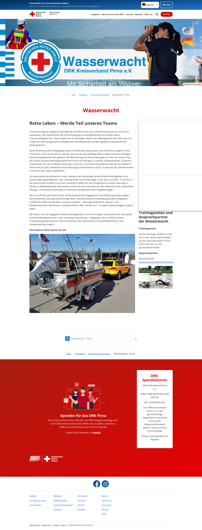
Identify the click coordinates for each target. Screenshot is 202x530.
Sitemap (105, 511)
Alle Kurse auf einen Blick (112, 14)
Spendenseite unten (37, 502)
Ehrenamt (57, 511)
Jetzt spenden (35, 507)
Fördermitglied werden (63, 507)
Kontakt (81, 507)
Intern (104, 516)
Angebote (95, 14)
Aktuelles (81, 511)
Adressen (82, 502)
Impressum (106, 507)
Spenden (139, 14)
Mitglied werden (60, 502)
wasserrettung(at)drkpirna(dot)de (156, 288)
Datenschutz (107, 502)
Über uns (148, 14)
